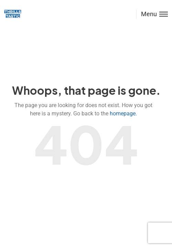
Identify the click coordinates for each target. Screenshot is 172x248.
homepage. (123, 113)
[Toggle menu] (152, 14)
